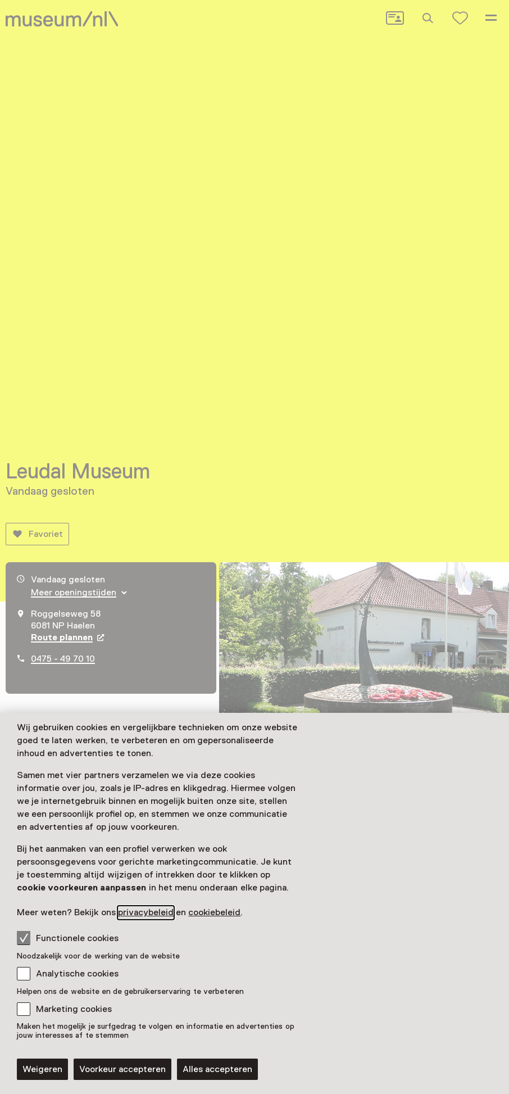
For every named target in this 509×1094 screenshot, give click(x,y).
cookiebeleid (214, 912)
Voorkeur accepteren (122, 1069)
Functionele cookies (68, 937)
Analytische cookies (77, 974)
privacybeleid (146, 912)
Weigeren (42, 1069)
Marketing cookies (74, 1009)
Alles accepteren (217, 1069)
